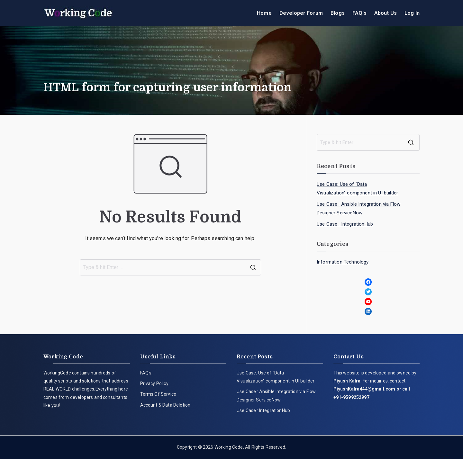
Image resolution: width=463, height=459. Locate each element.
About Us (385, 13)
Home (264, 13)
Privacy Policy (154, 383)
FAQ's (359, 13)
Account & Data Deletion (165, 405)
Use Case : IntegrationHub (345, 224)
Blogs (338, 13)
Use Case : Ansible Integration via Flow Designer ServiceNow (358, 208)
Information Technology (343, 262)
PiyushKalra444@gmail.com (364, 389)
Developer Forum (301, 13)
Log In (412, 13)
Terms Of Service (158, 394)
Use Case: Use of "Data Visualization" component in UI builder (357, 188)
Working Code (228, 447)
